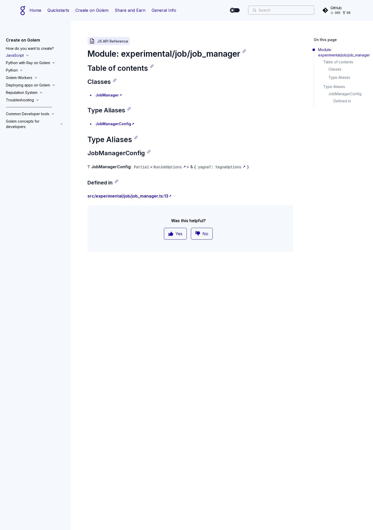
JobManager (107, 95)
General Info (164, 10)
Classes (334, 69)
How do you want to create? (30, 48)
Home (35, 10)
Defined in (342, 101)
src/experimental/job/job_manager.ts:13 (127, 196)
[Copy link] (244, 51)
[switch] (235, 10)
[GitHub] (337, 10)
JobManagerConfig (113, 124)
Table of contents (338, 62)
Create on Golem (92, 10)
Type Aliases (339, 77)
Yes (175, 233)
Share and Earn (130, 10)
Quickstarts (58, 10)
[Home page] (23, 10)
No (201, 233)
